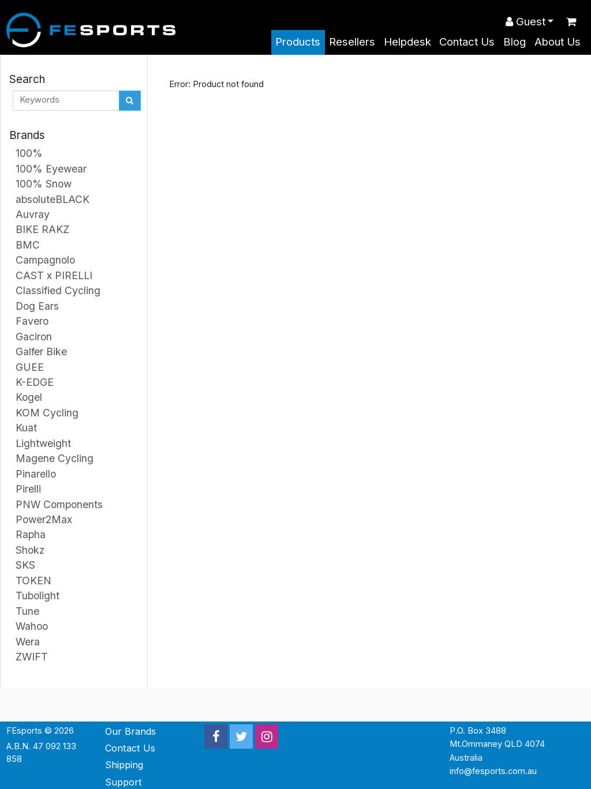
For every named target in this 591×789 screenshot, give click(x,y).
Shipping (124, 765)
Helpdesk (407, 41)
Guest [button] (525, 21)
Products (297, 41)
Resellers (352, 41)
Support (123, 782)
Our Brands (130, 731)
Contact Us (467, 41)
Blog (514, 41)
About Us (557, 41)
